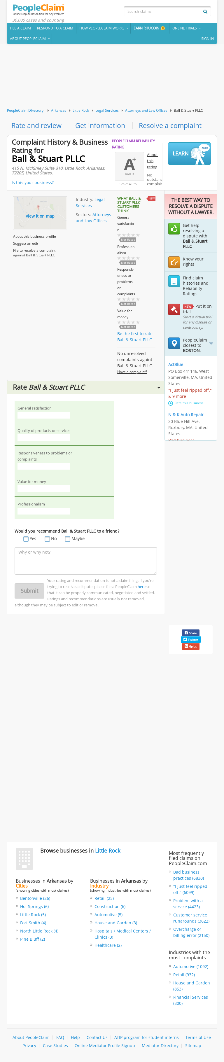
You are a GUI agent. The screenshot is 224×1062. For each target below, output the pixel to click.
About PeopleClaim (31, 1038)
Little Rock (81, 111)
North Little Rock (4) (39, 932)
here (142, 588)
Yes (33, 540)
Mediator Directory (160, 1046)
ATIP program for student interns (146, 1038)
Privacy (29, 1046)
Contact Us (97, 1038)
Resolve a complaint (174, 126)
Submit (29, 592)
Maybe (78, 540)
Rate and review (37, 126)
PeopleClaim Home (40, 10)
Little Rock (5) (33, 915)
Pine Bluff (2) (32, 940)
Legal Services (107, 111)
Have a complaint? (132, 373)
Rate (86, 389)
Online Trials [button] (184, 29)
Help (75, 1038)
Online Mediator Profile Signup (105, 1046)
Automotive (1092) (190, 967)
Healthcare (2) (108, 946)
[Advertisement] (112, 77)
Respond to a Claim (55, 29)
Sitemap (193, 1046)
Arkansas (58, 111)
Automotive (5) (108, 915)
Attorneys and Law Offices (146, 111)
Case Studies (55, 1046)
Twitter (190, 640)
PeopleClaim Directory (25, 111)
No (54, 540)
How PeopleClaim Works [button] (102, 29)
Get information (102, 126)
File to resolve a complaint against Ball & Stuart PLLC (34, 254)
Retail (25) (104, 899)
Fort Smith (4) (33, 924)
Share (191, 634)
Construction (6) (109, 907)
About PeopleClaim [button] (28, 39)
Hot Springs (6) (34, 907)
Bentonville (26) (35, 899)
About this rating (152, 162)
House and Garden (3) (115, 924)
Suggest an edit (25, 244)
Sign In (207, 39)
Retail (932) (184, 976)
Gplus (191, 647)
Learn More (191, 155)
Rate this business (186, 404)
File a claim (20, 29)
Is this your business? (33, 183)
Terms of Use (198, 1038)
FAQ (60, 1038)
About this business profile (34, 237)
